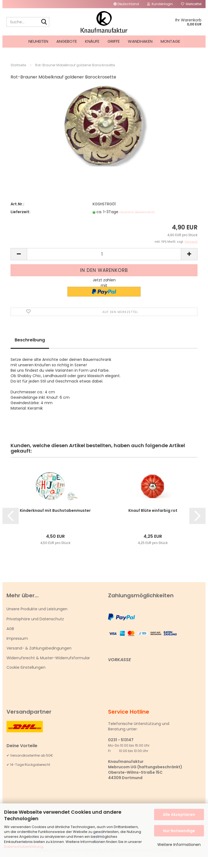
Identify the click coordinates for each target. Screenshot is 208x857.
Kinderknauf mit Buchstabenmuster (55, 510)
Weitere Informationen (179, 844)
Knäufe (92, 41)
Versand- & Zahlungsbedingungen (39, 648)
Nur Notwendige (179, 830)
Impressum (17, 638)
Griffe (114, 41)
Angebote (66, 41)
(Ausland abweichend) (137, 212)
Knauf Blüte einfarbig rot (152, 510)
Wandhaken (140, 41)
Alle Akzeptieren (179, 814)
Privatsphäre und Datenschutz (35, 619)
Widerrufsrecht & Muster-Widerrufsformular (48, 658)
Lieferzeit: (20, 212)
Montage (170, 41)
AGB (10, 628)
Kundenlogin (160, 4)
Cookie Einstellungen (26, 667)
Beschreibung (30, 340)
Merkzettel (191, 4)
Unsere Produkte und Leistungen (36, 609)
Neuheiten (38, 41)
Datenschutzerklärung (23, 846)
